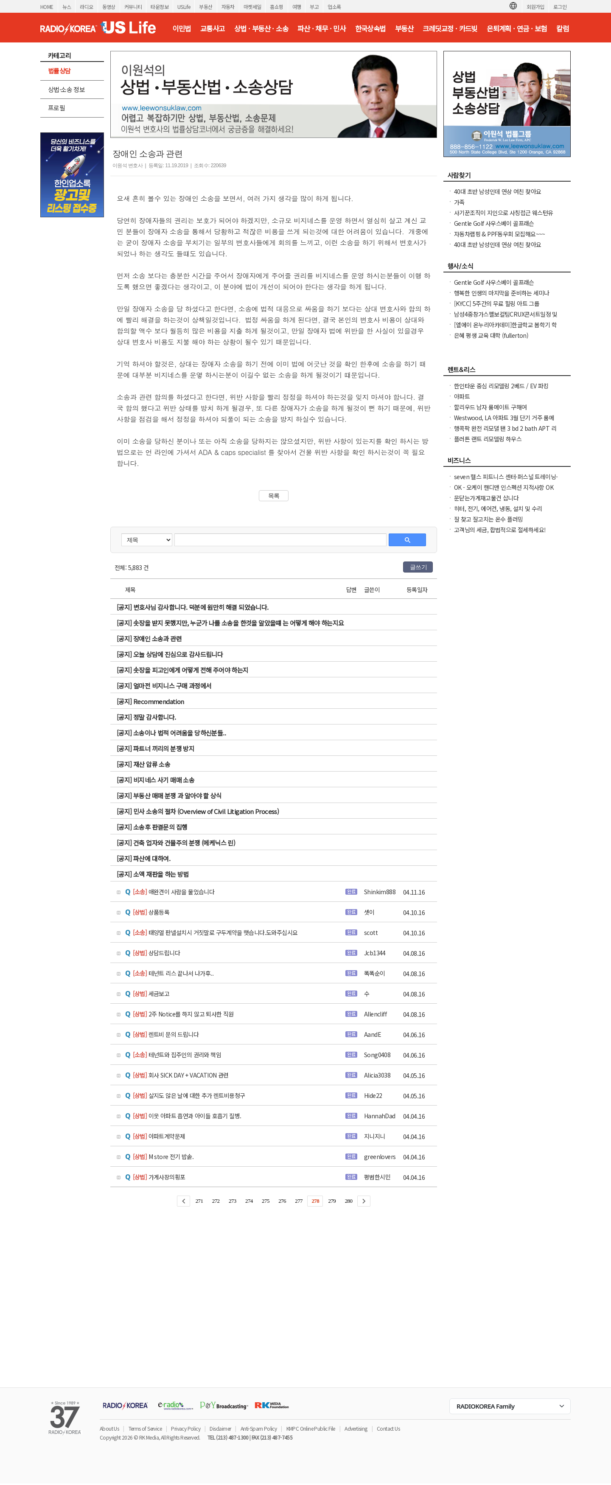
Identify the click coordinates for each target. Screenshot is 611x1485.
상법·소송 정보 (66, 89)
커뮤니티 (133, 6)
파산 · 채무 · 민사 (321, 28)
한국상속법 (370, 28)
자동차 (228, 6)
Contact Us (388, 1428)
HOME (46, 6)
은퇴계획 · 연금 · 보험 (517, 28)
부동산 (205, 6)
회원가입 (535, 6)
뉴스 (66, 6)
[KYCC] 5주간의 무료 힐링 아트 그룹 (496, 303)
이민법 (181, 28)
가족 (459, 202)
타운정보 (159, 6)
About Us (109, 1428)
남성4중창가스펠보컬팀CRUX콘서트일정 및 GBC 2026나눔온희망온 (506, 318)
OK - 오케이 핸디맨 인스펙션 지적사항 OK (503, 487)
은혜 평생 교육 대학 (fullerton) (491, 335)
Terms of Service (145, 1428)
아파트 (462, 396)
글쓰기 (418, 567)
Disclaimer (220, 1428)
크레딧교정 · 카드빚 (450, 28)
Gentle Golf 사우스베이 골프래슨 (494, 223)
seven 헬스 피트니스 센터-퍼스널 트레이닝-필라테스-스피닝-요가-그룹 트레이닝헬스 (506, 480)
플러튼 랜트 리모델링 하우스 (487, 439)
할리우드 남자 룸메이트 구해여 (490, 407)
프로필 (56, 107)
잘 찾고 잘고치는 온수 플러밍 (488, 519)
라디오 (86, 6)
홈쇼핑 (276, 6)
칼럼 (562, 28)
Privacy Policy (185, 1428)
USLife (183, 6)
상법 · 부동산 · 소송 (261, 28)
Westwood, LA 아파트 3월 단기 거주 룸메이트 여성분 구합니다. (504, 421)
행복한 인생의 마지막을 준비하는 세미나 (501, 293)
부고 (314, 6)
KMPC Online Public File (310, 1428)
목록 (274, 495)
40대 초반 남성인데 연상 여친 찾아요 (497, 191)
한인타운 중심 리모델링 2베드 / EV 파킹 (501, 386)
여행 (296, 6)
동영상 (108, 6)
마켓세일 (252, 6)
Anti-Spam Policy (259, 1428)
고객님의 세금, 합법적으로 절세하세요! (500, 529)
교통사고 (212, 28)
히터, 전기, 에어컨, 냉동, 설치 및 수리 (499, 508)
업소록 (334, 6)
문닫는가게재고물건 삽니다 (486, 498)
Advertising (356, 1428)
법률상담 (59, 70)
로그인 (559, 6)
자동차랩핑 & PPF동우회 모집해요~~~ (499, 234)
